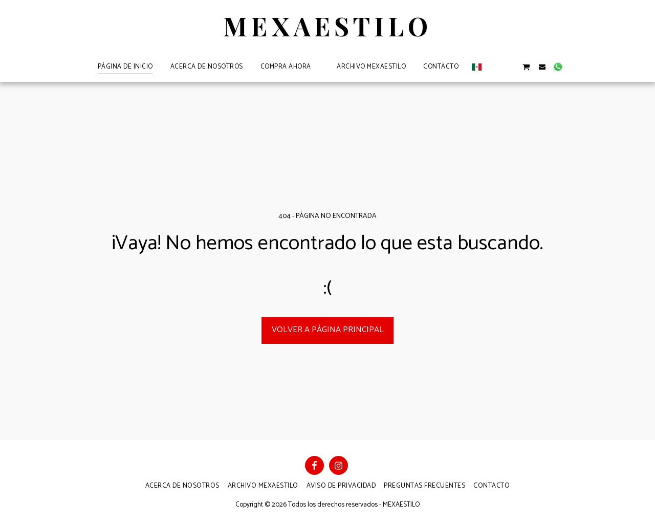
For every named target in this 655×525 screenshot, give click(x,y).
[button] (494, 66)
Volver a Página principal (328, 330)
